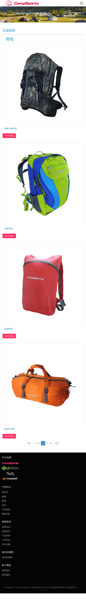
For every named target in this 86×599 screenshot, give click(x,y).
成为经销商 (7, 557)
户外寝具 (6, 509)
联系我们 (6, 570)
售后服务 (6, 575)
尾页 (57, 443)
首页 (29, 443)
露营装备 (6, 514)
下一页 (49, 443)
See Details (9, 136)
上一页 (36, 443)
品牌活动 (6, 527)
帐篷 (4, 496)
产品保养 (6, 536)
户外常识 (6, 540)
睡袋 (4, 501)
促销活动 (6, 531)
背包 (4, 505)
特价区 (5, 492)
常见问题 (6, 544)
